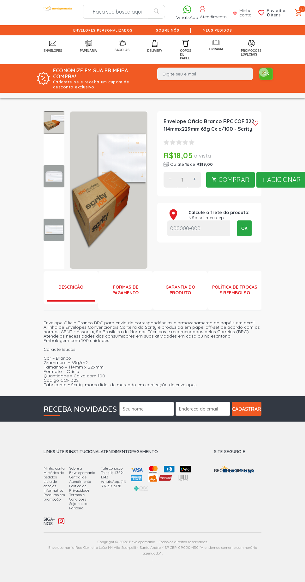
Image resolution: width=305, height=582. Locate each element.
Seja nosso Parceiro (78, 505)
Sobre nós (167, 30)
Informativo (53, 490)
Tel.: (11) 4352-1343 (112, 474)
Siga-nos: (49, 521)
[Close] (263, 72)
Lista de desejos (50, 483)
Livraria (216, 45)
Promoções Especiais (251, 48)
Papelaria (88, 46)
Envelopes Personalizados (103, 30)
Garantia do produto (180, 290)
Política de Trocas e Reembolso (234, 290)
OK (244, 228)
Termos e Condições (77, 496)
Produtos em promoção (54, 496)
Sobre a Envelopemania (82, 470)
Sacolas (122, 46)
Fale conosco (112, 468)
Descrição (70, 287)
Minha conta (54, 468)
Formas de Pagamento (125, 290)
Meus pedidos (217, 30)
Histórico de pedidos (54, 474)
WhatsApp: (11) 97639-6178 (113, 483)
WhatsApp (187, 12)
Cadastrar (246, 409)
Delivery (154, 46)
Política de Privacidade (79, 488)
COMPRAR (230, 179)
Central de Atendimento (80, 479)
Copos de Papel (185, 50)
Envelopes (53, 46)
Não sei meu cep (206, 217)
